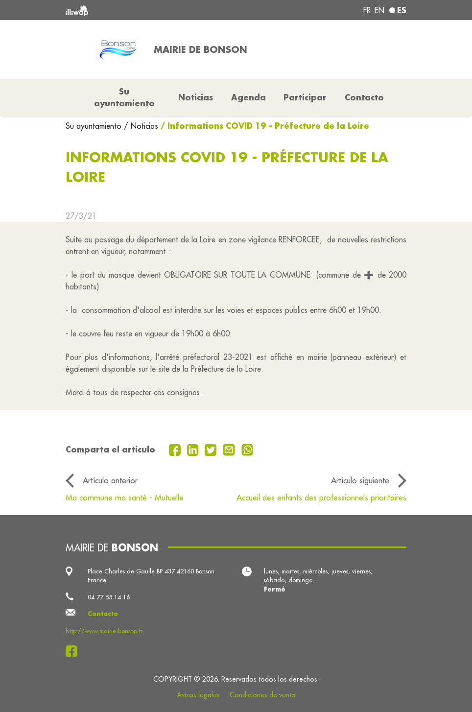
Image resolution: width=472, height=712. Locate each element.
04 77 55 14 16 (109, 597)
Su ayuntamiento (95, 126)
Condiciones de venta (262, 694)
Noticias (195, 97)
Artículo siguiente (360, 480)
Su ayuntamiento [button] (124, 97)
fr (367, 10)
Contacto (364, 97)
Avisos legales (198, 694)
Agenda (248, 97)
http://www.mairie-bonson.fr (104, 631)
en (379, 10)
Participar (305, 97)
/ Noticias (141, 126)
